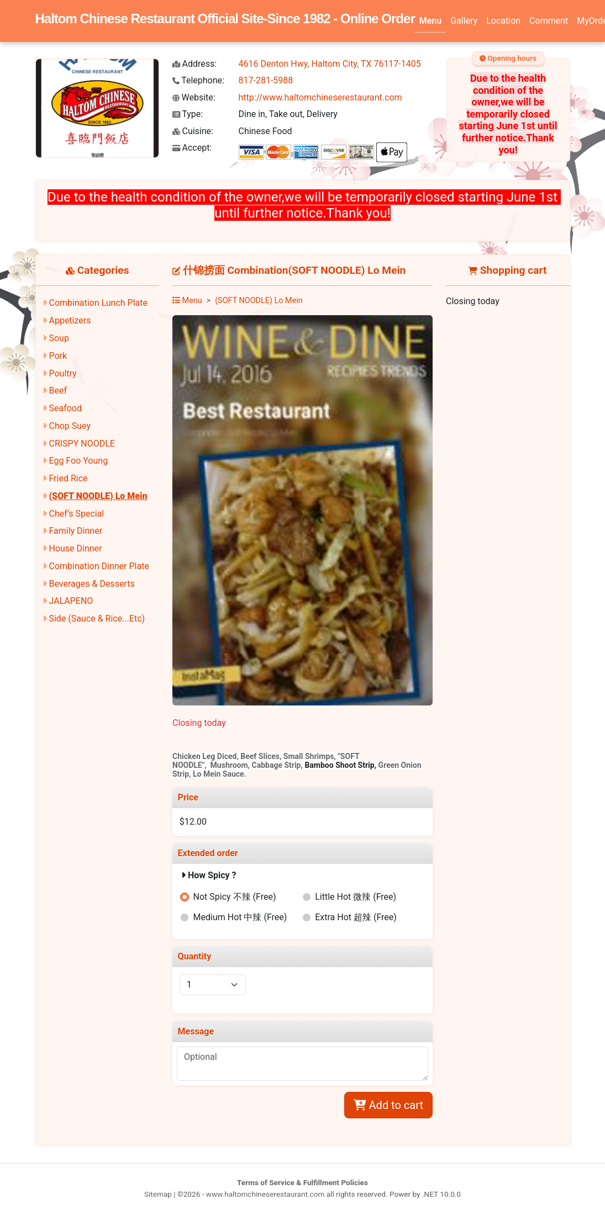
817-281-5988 (266, 80)
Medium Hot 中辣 (240, 917)
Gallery (463, 20)
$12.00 (193, 821)
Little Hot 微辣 (355, 896)
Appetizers (70, 320)
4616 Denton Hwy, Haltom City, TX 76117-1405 (330, 64)
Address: (194, 64)
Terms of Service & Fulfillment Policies (302, 1182)
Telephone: (198, 80)
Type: (187, 114)
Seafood (65, 408)
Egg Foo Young (78, 460)
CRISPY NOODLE (81, 443)
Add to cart (388, 1105)
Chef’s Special (76, 513)
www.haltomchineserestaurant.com (265, 1194)
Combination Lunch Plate (98, 303)
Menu (430, 20)
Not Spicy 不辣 (234, 896)
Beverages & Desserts (91, 583)
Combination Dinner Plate (99, 566)
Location (503, 20)
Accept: (192, 147)
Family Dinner (75, 531)
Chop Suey (70, 426)
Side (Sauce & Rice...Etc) (97, 618)
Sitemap (158, 1194)
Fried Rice (68, 478)
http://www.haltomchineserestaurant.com (320, 97)
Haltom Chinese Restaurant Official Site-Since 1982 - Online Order (225, 18)
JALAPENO (71, 601)
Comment (548, 20)
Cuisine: (192, 131)
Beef (58, 390)
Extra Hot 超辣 (356, 917)
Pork (58, 356)
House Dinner (75, 548)
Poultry (62, 373)
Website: (193, 97)
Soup (59, 338)
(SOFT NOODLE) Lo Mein (98, 496)
